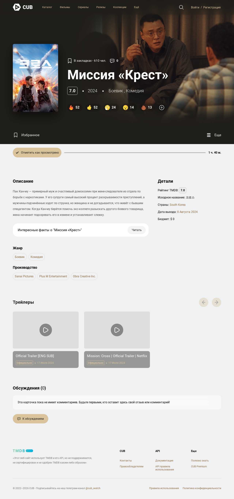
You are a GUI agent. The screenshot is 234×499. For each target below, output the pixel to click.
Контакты (126, 460)
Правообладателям (131, 466)
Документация (164, 460)
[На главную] (23, 7)
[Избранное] (26, 135)
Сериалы (83, 7)
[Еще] (213, 135)
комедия (135, 90)
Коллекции (119, 7)
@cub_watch (93, 488)
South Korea (178, 204)
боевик (116, 90)
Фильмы (65, 7)
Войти (195, 7)
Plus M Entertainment (53, 276)
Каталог (47, 7)
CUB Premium (199, 466)
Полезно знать (200, 460)
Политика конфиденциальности (202, 488)
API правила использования (164, 468)
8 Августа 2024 (187, 212)
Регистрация (212, 7)
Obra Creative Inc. (84, 276)
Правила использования (164, 488)
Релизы (100, 7)
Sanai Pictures (24, 276)
